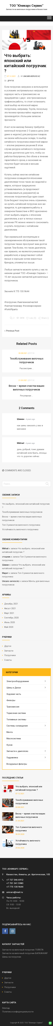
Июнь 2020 (9, 622)
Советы (8, 660)
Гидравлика (12, 757)
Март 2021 (9, 613)
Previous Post (12, 331)
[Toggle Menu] (49, 18)
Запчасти (8, 650)
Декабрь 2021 (11, 603)
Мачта (10, 732)
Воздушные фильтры (17, 764)
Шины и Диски (14, 687)
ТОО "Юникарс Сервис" (26, 5)
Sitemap (6, 1008)
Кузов (9, 745)
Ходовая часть (14, 694)
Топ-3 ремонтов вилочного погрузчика (21, 525)
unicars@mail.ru (14, 892)
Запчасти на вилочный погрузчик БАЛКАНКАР (25, 953)
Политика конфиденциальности (17, 1011)
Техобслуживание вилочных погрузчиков (22, 512)
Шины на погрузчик (11, 957)
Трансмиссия (13, 706)
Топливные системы (16, 719)
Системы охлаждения (17, 725)
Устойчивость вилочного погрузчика (20, 529)
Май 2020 (8, 627)
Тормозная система (16, 713)
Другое (10, 81)
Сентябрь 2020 (11, 617)
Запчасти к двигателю (17, 751)
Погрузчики (10, 655)
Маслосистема (14, 738)
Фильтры (11, 700)
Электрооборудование (18, 681)
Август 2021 (10, 608)
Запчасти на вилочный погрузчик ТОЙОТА (22, 949)
